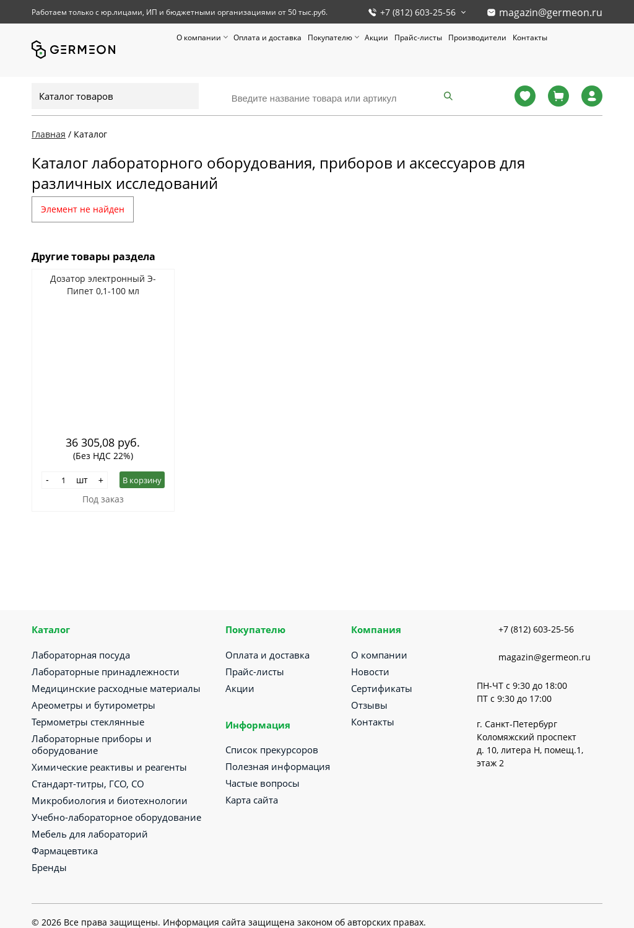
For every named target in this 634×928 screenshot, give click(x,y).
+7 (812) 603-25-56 (418, 12)
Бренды (49, 867)
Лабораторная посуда (81, 655)
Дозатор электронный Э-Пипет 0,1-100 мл (103, 285)
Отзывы (369, 705)
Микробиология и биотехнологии (110, 800)
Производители (477, 37)
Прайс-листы (418, 37)
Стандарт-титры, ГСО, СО (88, 783)
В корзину (142, 480)
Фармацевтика (65, 850)
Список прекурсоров (271, 749)
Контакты (530, 37)
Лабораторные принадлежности (106, 671)
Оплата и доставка (267, 37)
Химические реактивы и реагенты (109, 767)
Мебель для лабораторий (90, 834)
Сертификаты (381, 688)
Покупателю (330, 37)
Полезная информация (277, 766)
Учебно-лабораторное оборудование (116, 817)
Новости (370, 671)
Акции (376, 37)
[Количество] (64, 480)
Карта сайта (251, 800)
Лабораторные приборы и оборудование (92, 744)
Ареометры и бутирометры (93, 705)
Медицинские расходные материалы (116, 688)
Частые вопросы (262, 783)
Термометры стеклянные (88, 722)
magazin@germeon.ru (550, 12)
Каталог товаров (76, 96)
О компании (198, 37)
